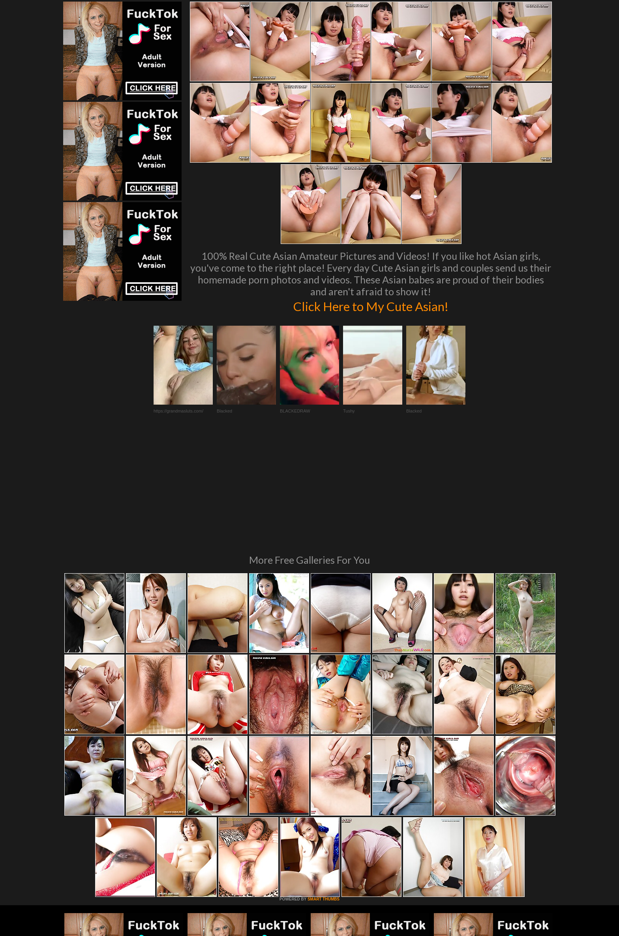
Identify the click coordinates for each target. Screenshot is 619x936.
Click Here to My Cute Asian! (370, 305)
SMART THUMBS (324, 791)
